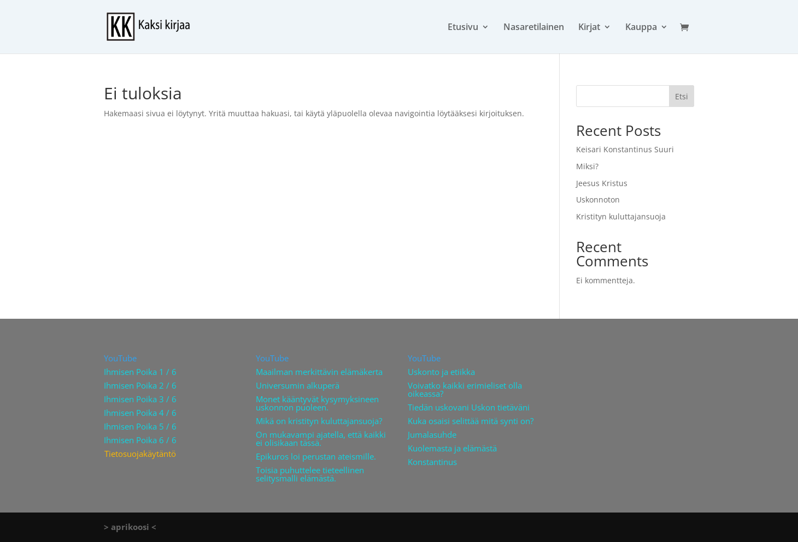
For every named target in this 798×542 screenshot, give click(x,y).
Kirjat (589, 28)
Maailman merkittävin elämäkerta (319, 371)
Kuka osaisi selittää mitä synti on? (470, 420)
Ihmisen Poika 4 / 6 (140, 412)
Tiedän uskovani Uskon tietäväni (469, 407)
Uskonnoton (598, 199)
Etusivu (463, 28)
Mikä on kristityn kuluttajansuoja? (319, 420)
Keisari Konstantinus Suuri (625, 149)
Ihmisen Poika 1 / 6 (140, 371)
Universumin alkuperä (297, 385)
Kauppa (641, 28)
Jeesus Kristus (601, 183)
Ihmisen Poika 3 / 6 (140, 399)
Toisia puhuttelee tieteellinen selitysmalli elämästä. (310, 474)
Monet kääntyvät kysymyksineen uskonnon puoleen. (317, 403)
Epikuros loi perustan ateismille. (316, 456)
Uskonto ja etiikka (441, 371)
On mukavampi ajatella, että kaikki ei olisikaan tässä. (321, 438)
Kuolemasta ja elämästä (452, 448)
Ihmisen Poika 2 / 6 (140, 385)
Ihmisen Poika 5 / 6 (140, 426)
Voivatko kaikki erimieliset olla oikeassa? (465, 389)
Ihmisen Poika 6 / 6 (140, 439)
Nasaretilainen (533, 28)
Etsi (681, 96)
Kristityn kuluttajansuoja (621, 216)
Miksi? (587, 166)
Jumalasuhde (432, 434)
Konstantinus (432, 461)
